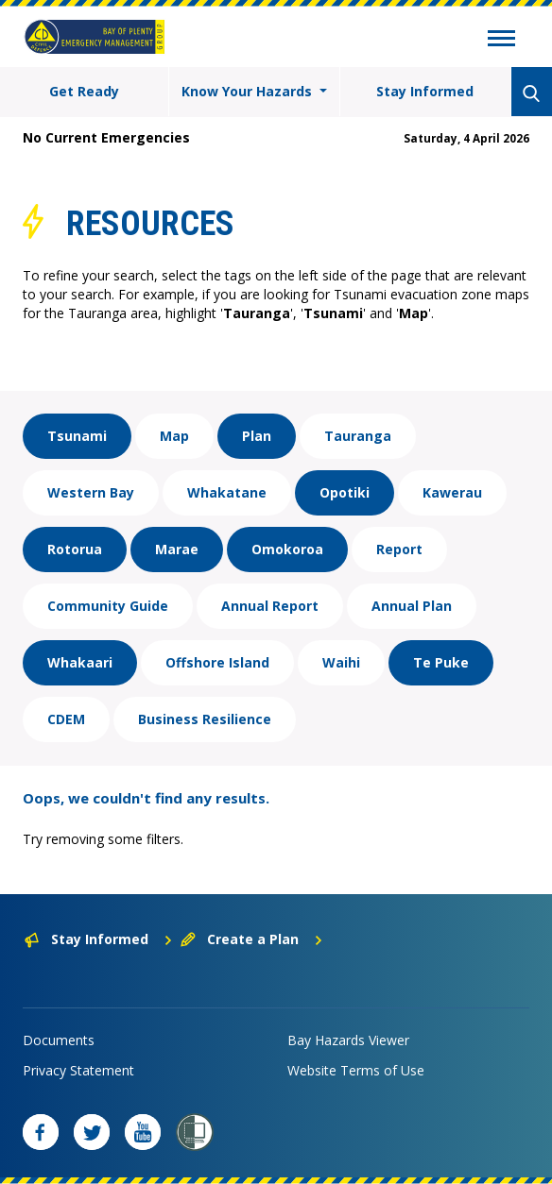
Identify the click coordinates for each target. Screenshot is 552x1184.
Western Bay (90, 492)
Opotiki (344, 492)
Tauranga (357, 436)
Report (399, 549)
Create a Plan (252, 939)
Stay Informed (425, 91)
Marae (176, 549)
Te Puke (441, 662)
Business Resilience (204, 719)
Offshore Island (217, 662)
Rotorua (74, 549)
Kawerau (452, 492)
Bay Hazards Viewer (348, 1040)
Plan (256, 436)
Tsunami (77, 436)
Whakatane (227, 492)
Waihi (341, 662)
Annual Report (270, 606)
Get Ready (84, 91)
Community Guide (107, 606)
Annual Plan (411, 606)
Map (174, 436)
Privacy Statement (78, 1070)
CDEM (66, 719)
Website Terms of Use (355, 1070)
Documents (59, 1040)
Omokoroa (287, 549)
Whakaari (79, 662)
